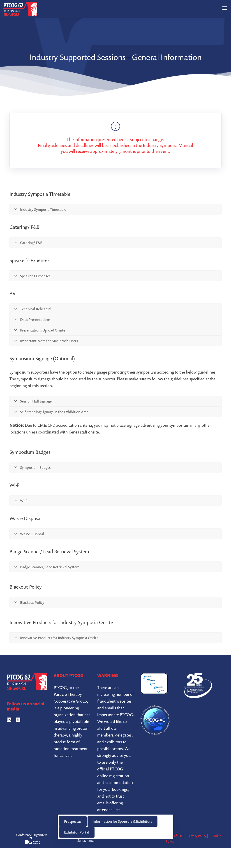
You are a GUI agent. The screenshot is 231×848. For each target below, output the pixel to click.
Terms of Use (173, 836)
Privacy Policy (196, 836)
